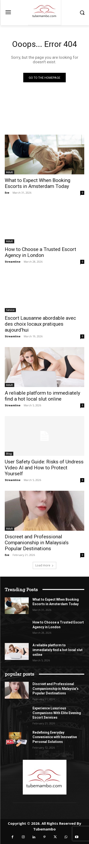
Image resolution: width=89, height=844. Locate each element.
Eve (7, 192)
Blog (9, 453)
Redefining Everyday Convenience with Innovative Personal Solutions (55, 737)
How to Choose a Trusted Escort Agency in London (40, 252)
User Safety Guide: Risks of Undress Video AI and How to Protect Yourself (44, 467)
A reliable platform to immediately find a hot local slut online (42, 396)
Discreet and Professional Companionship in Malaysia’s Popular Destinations (37, 542)
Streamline (12, 261)
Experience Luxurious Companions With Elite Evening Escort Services (57, 712)
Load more (44, 565)
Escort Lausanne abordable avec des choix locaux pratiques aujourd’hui (40, 324)
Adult (9, 172)
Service (10, 310)
